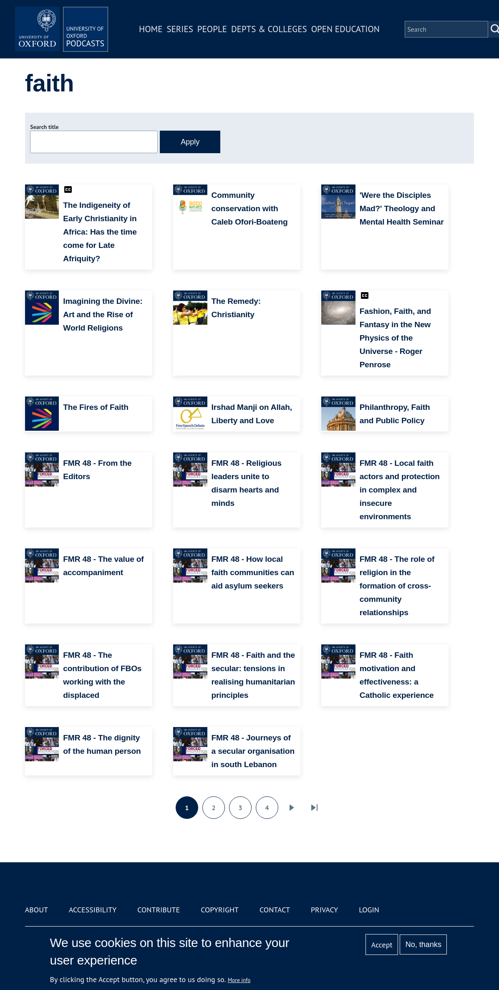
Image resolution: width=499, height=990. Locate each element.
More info (239, 980)
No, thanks (423, 944)
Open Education (349, 30)
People (215, 30)
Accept (382, 945)
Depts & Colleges (273, 30)
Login (369, 909)
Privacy (324, 909)
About (36, 909)
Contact (275, 909)
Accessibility (92, 909)
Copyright (220, 909)
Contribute (158, 909)
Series (183, 30)
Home (154, 30)
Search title (44, 127)
